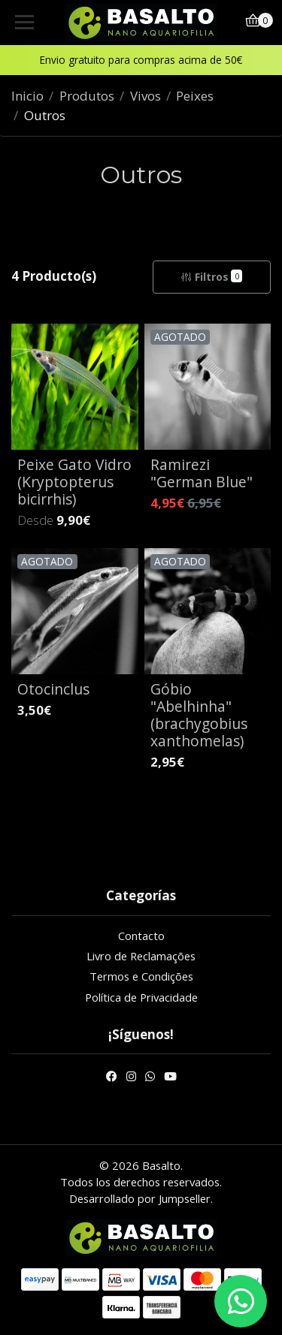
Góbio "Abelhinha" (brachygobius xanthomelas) (198, 715)
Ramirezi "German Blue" (201, 473)
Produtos (86, 95)
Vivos (145, 95)
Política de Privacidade (141, 997)
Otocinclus (53, 689)
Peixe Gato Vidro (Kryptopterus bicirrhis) (74, 481)
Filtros (211, 277)
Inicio (27, 95)
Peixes (195, 95)
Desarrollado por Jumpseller (140, 1198)
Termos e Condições (141, 976)
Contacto (141, 935)
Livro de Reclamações (141, 955)
